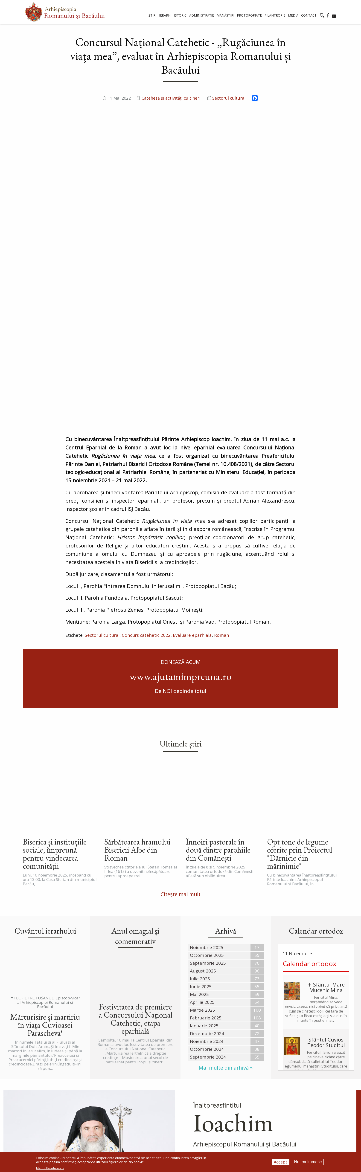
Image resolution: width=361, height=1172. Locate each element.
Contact (139, 1139)
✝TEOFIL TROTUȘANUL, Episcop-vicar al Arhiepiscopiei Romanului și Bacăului (45, 835)
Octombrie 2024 (207, 882)
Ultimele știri (180, 605)
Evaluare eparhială (192, 497)
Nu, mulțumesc (308, 1162)
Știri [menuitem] (152, 15)
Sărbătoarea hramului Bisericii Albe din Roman (137, 683)
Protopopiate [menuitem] (249, 15)
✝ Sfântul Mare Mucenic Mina (326, 819)
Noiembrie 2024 (206, 874)
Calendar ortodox (309, 796)
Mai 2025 (199, 827)
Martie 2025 (202, 843)
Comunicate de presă (151, 1088)
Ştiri (135, 1081)
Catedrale (141, 1101)
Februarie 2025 (205, 851)
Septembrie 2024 (208, 890)
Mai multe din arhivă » (226, 900)
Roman (221, 497)
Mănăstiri (140, 1113)
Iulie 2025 (200, 811)
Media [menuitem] (293, 15)
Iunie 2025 (201, 819)
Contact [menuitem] (309, 15)
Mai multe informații (50, 1168)
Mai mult (205, 1023)
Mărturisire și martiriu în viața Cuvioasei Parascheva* (45, 858)
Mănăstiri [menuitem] (225, 15)
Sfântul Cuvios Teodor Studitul (326, 874)
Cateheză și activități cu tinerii (171, 98)
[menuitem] (65, 12)
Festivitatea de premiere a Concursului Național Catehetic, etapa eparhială (135, 852)
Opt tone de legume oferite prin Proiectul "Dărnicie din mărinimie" (299, 687)
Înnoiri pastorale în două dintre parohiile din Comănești (218, 683)
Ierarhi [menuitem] (165, 15)
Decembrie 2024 (207, 866)
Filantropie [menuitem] (275, 15)
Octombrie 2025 (207, 788)
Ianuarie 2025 (204, 858)
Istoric (138, 1094)
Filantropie (142, 1133)
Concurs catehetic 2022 (146, 497)
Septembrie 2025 (208, 796)
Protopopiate (145, 1126)
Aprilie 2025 (202, 835)
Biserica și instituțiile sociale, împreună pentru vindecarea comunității (55, 687)
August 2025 (203, 804)
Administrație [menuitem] (201, 15)
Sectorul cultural (228, 98)
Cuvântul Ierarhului (242, 1023)
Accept (280, 1162)
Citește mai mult (181, 727)
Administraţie (144, 1107)
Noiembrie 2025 (206, 780)
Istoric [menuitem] (180, 15)
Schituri (139, 1120)
